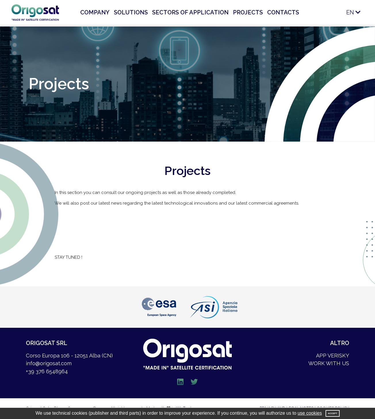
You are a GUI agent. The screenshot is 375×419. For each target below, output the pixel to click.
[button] (339, 12)
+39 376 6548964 (47, 371)
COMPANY (95, 12)
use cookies (310, 413)
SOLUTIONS (131, 12)
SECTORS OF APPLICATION (190, 12)
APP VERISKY (332, 356)
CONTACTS (283, 12)
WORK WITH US (328, 363)
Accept (332, 413)
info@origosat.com (49, 363)
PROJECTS (248, 12)
